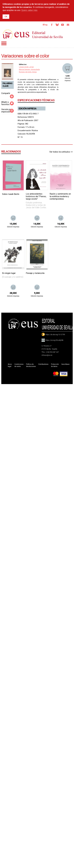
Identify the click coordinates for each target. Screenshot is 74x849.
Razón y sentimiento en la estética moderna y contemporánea (60, 196)
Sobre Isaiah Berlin (10, 194)
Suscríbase (65, 364)
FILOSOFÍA (30, 134)
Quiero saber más (29, 10)
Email (68, 25)
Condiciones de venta (18, 365)
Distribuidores (43, 364)
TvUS (62, 25)
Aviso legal (10, 365)
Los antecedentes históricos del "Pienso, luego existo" (36, 196)
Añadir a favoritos (5, 103)
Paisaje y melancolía (35, 273)
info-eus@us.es (47, 355)
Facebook (52, 25)
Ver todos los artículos (59, 152)
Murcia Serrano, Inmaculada (29, 69)
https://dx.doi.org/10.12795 (55, 334)
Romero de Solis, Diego (28, 72)
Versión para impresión (7, 110)
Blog (45, 24)
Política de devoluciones (31, 365)
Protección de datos (55, 365)
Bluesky (57, 25)
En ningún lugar (9, 273)
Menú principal (3, 43)
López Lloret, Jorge (26, 67)
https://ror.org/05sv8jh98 (54, 340)
